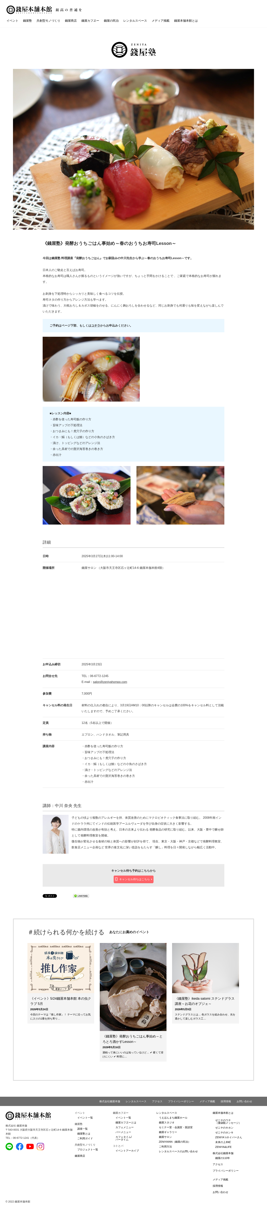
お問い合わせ (244, 1101)
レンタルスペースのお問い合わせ (178, 1151)
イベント (12, 20)
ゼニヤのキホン (224, 1127)
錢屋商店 (71, 20)
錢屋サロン (165, 1136)
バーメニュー (123, 1132)
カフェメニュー (125, 1127)
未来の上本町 (223, 1142)
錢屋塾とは (83, 1133)
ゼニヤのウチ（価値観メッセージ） (228, 1121)
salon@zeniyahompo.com (110, 681)
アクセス (157, 1101)
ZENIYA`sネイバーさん (228, 1137)
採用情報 (226, 1101)
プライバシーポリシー (181, 1101)
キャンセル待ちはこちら (134, 879)
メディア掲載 (160, 20)
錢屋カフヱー (90, 20)
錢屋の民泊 (111, 20)
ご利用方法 (165, 1146)
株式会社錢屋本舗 (109, 1101)
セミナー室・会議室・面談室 (176, 1127)
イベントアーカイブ (127, 1150)
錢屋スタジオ (166, 1122)
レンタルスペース (135, 20)
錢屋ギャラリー (168, 1132)
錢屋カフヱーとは (126, 1122)
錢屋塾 (27, 20)
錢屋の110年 (222, 1158)
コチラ (95, 325)
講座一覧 (82, 1128)
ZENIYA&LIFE (223, 1146)
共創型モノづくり (48, 20)
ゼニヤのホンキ (224, 1132)
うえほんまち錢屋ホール (173, 1117)
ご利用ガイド (85, 1138)
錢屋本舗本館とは (186, 20)
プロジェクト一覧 (87, 1149)
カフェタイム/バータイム (124, 1138)
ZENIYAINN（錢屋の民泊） (175, 1141)
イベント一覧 (85, 1117)
